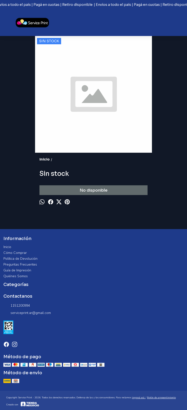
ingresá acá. (139, 397)
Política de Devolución (20, 258)
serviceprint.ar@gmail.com (27, 313)
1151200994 (16, 306)
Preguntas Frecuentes (20, 264)
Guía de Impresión (17, 270)
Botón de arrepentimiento (161, 397)
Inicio (7, 247)
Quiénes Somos (15, 276)
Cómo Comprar (15, 252)
